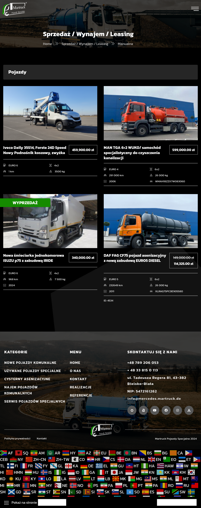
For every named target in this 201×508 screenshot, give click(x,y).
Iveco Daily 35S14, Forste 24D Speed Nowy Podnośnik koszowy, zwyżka (34, 150)
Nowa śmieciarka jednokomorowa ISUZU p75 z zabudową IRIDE (33, 258)
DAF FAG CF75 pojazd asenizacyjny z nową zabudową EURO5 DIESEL (135, 258)
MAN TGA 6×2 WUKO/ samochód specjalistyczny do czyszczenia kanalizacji (132, 153)
